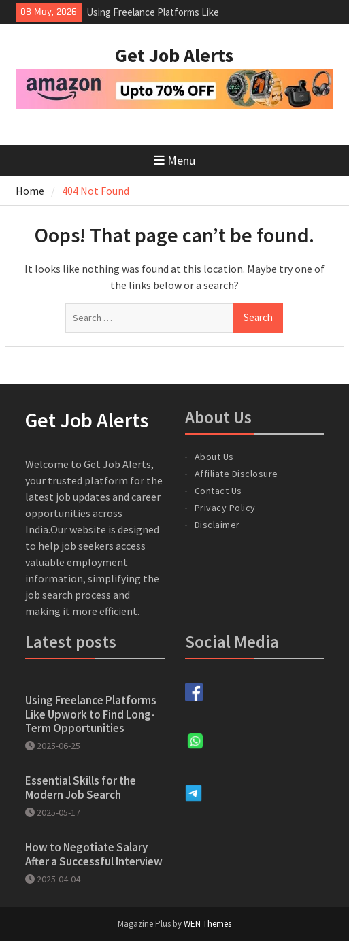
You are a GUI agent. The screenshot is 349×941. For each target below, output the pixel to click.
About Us (214, 456)
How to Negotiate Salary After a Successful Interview (94, 854)
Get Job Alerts (174, 55)
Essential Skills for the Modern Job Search (80, 787)
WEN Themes (207, 923)
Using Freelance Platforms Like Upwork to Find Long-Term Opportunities (90, 714)
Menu (174, 160)
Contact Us (218, 490)
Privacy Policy (225, 507)
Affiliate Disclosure (236, 473)
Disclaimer (217, 524)
